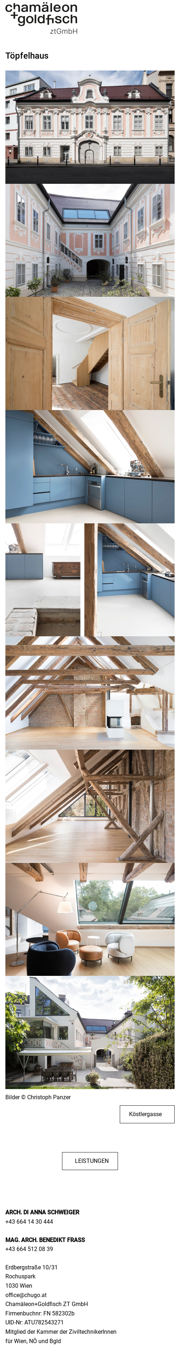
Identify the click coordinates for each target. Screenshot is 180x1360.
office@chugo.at (26, 1295)
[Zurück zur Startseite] (41, 18)
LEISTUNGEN (92, 1160)
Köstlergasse (145, 1114)
